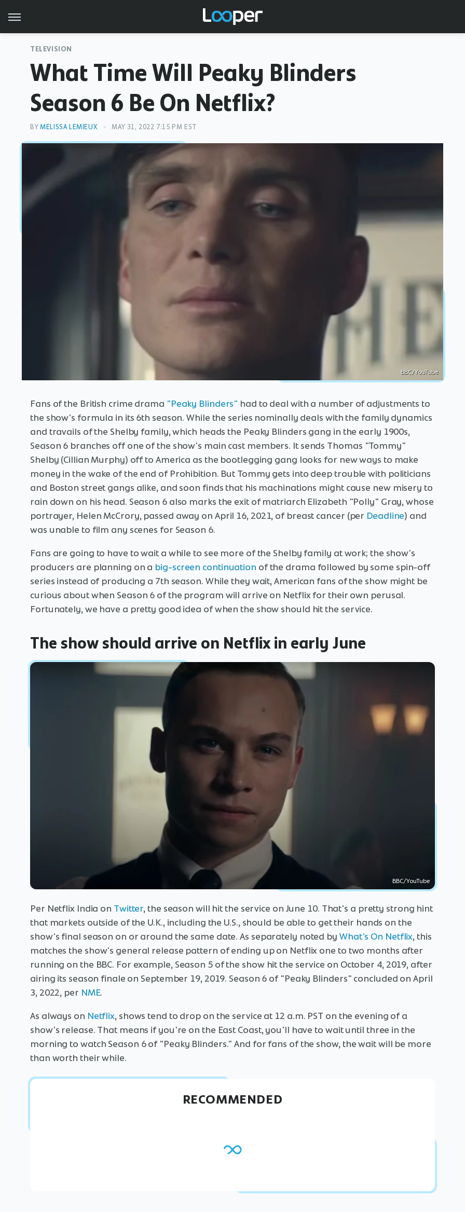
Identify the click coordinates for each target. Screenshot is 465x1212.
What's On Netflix (376, 936)
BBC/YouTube (419, 372)
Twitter (128, 908)
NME (91, 992)
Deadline (385, 515)
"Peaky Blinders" (202, 403)
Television (51, 49)
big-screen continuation (205, 567)
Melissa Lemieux (68, 126)
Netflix (101, 1016)
